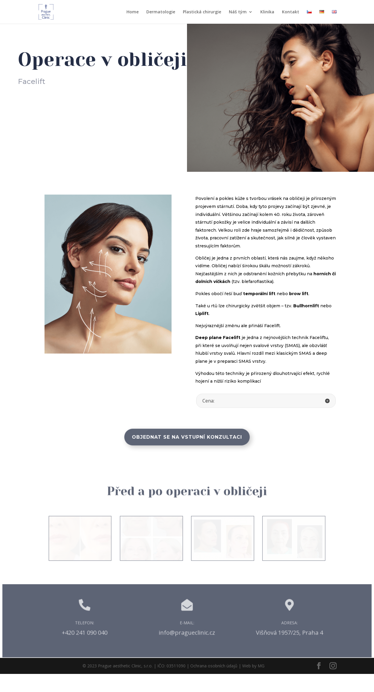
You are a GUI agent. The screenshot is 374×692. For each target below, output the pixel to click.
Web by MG (253, 684)
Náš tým (238, 12)
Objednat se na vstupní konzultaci (187, 437)
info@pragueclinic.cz (187, 650)
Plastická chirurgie (202, 12)
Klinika (267, 12)
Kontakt (290, 12)
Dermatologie (160, 12)
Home (132, 12)
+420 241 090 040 (90, 650)
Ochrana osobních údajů (213, 684)
